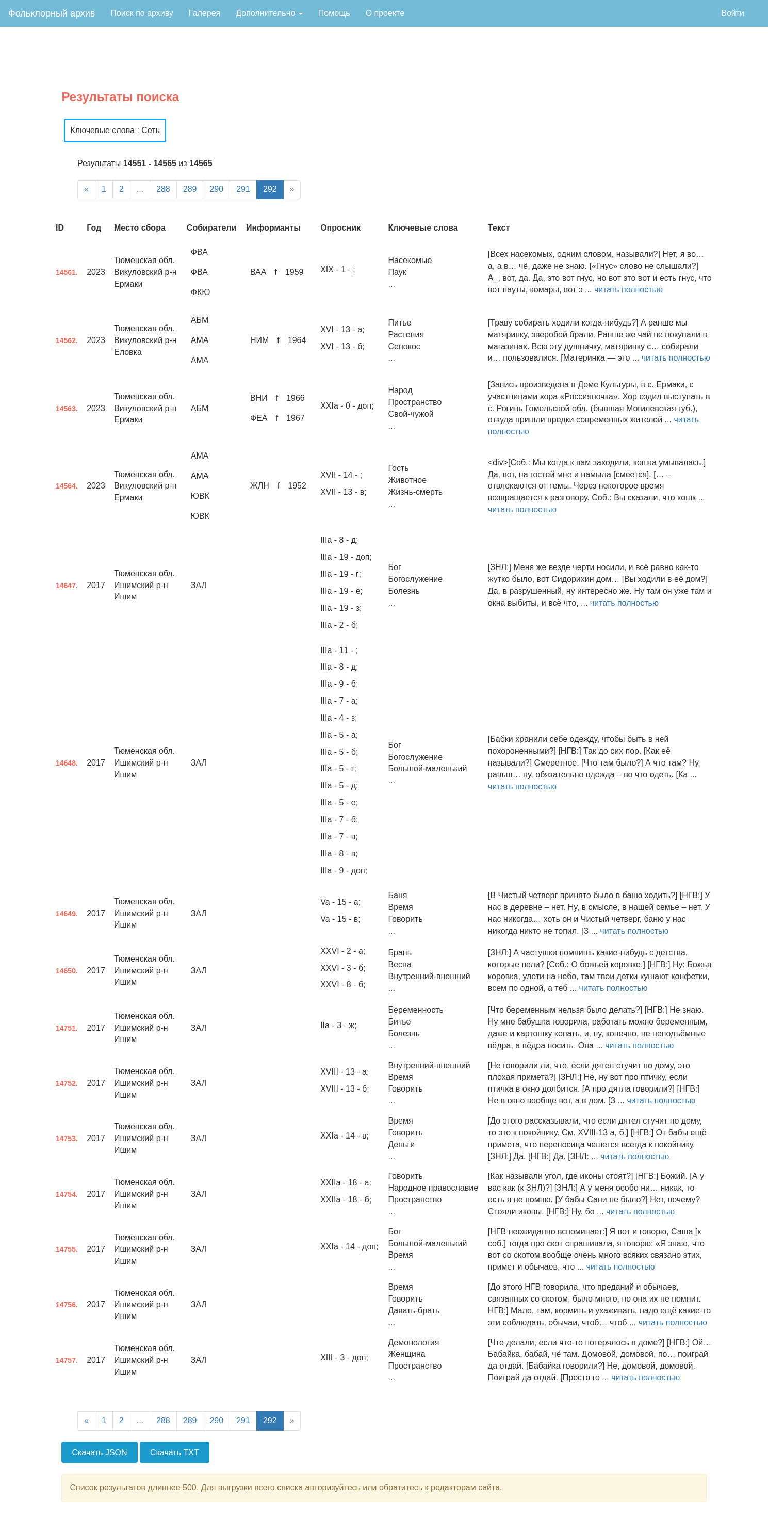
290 (216, 189)
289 (190, 189)
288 (163, 189)
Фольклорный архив (51, 13)
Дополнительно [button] (269, 13)
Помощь (334, 13)
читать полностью (628, 289)
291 (243, 189)
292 (270, 189)
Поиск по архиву (141, 13)
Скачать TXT (174, 1452)
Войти (732, 13)
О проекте (385, 13)
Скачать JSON (99, 1452)
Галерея (204, 13)
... (140, 189)
